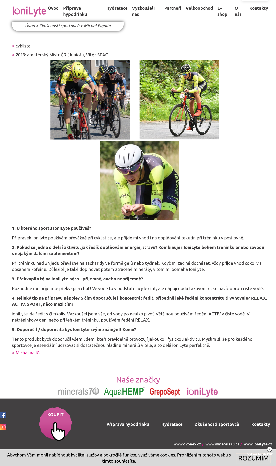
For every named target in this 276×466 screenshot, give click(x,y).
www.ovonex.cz (187, 444)
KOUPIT (55, 414)
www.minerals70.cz (222, 444)
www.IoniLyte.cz (258, 444)
